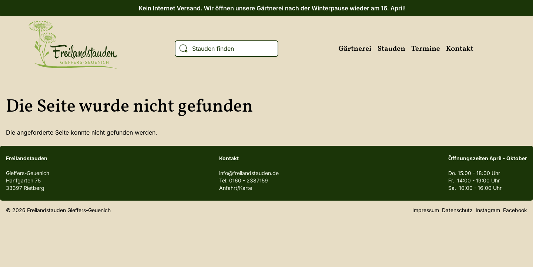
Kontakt (459, 49)
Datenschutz (457, 210)
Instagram (499, 48)
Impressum (425, 210)
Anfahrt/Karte (235, 188)
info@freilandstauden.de (249, 173)
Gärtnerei (354, 49)
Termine (425, 49)
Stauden (391, 49)
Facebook (484, 48)
